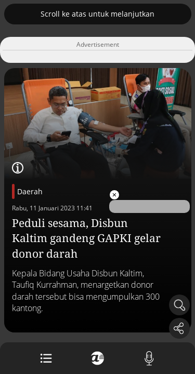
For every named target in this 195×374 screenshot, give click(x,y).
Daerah (30, 191)
